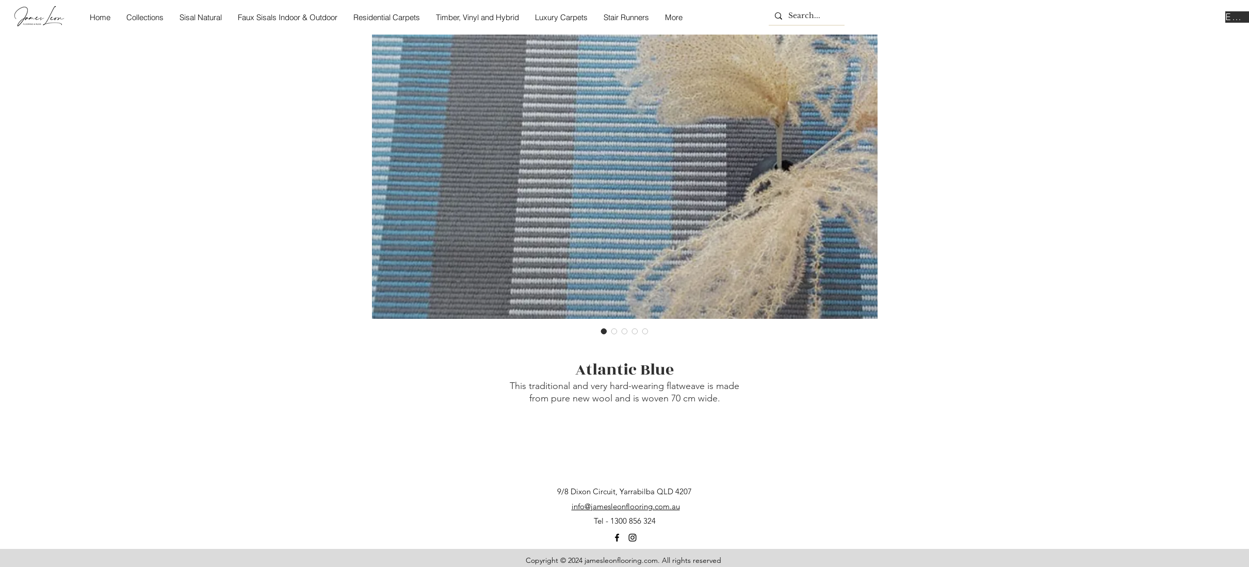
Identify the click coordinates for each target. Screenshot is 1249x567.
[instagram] (632, 537)
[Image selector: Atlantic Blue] (604, 331)
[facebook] (617, 537)
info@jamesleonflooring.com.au (626, 506)
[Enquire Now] (1237, 17)
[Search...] (805, 16)
